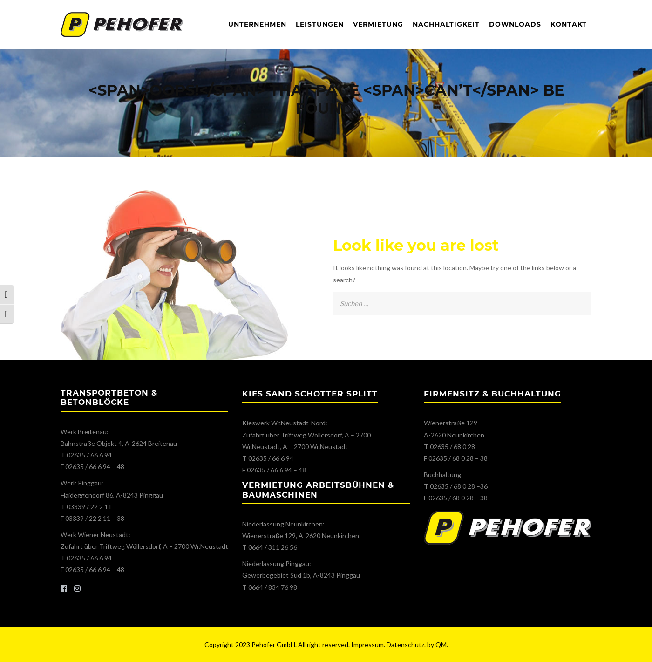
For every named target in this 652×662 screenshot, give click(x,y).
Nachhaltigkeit (446, 24)
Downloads (515, 24)
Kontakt (568, 24)
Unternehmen (257, 24)
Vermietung (378, 24)
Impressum (367, 644)
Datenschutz (405, 644)
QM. (441, 644)
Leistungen (320, 24)
